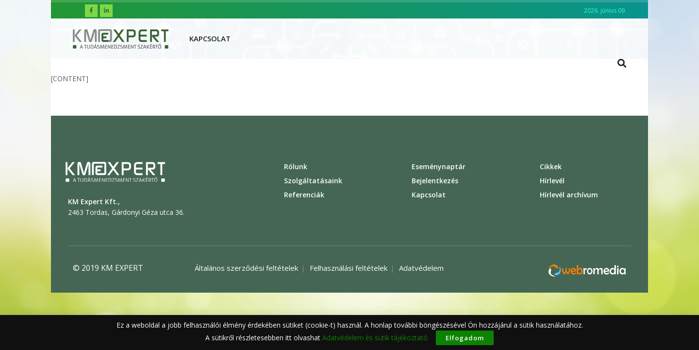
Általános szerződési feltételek (246, 268)
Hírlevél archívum (569, 194)
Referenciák (304, 194)
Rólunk (295, 166)
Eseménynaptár (439, 166)
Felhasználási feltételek (348, 268)
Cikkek (551, 166)
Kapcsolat (210, 38)
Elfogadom (465, 337)
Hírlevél (552, 180)
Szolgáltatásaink (313, 180)
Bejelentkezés (435, 180)
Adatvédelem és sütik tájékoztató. (375, 337)
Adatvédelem (421, 268)
